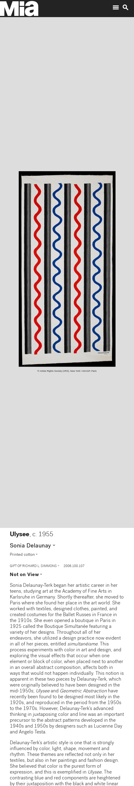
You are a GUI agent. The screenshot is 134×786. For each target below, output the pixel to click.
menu (115, 7)
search (125, 7)
